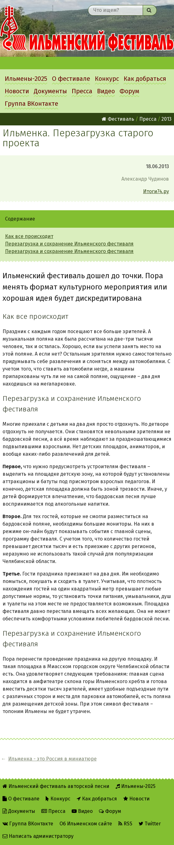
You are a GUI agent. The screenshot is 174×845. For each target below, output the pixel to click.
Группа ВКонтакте (31, 103)
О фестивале (71, 78)
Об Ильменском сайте (85, 824)
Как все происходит (29, 236)
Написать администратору (38, 836)
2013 (166, 119)
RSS (125, 824)
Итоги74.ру (156, 191)
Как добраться (145, 78)
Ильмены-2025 (26, 78)
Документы (50, 91)
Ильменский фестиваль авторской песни (87, 28)
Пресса (82, 91)
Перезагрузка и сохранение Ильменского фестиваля (69, 244)
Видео (106, 91)
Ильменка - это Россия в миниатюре (52, 759)
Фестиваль (118, 119)
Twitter (150, 824)
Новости (17, 91)
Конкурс (107, 78)
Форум (129, 91)
